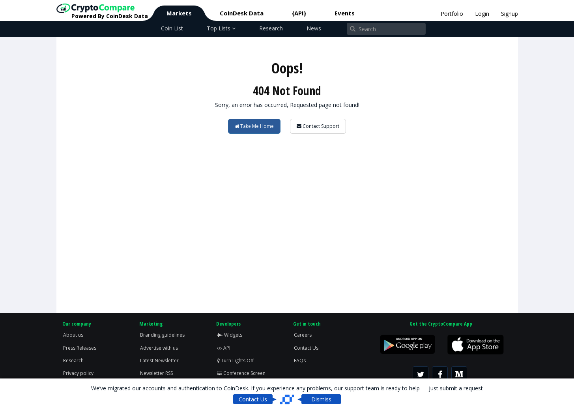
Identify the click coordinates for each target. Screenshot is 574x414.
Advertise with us (159, 348)
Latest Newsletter (159, 360)
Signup (509, 13)
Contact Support (318, 126)
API (223, 348)
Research (271, 28)
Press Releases (79, 348)
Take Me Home (254, 126)
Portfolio (452, 13)
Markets (179, 13)
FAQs (300, 360)
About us (73, 335)
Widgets (229, 335)
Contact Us (306, 348)
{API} (299, 13)
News (314, 28)
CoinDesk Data (242, 13)
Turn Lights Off (235, 360)
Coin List (172, 28)
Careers (303, 335)
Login (482, 13)
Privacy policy (78, 373)
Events (345, 13)
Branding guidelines (162, 335)
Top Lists (221, 28)
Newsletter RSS (156, 373)
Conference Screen (241, 373)
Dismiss (321, 399)
